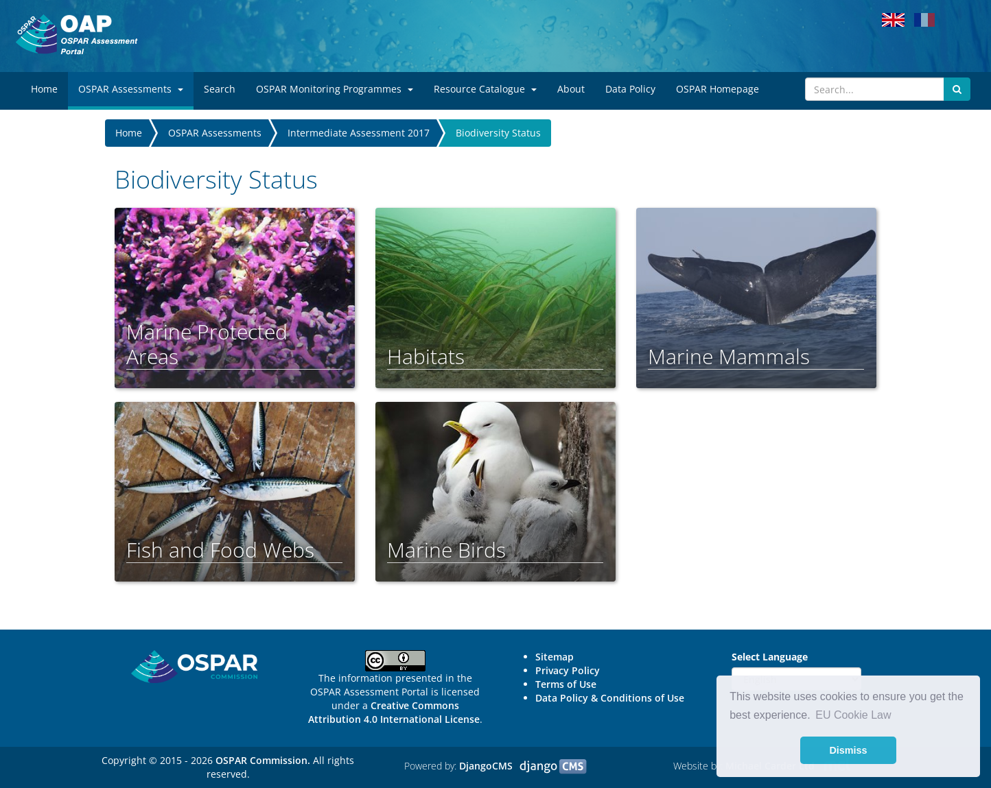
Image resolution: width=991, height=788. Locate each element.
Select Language (770, 656)
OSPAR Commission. (262, 760)
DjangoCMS (486, 765)
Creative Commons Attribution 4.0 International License (394, 712)
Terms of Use (565, 684)
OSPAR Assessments (214, 132)
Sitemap (554, 656)
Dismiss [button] (848, 750)
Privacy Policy (567, 670)
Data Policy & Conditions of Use (609, 697)
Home (128, 132)
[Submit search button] (957, 89)
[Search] (874, 89)
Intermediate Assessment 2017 (359, 132)
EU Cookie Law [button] (853, 715)
